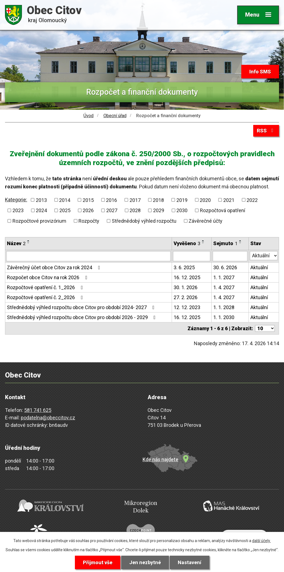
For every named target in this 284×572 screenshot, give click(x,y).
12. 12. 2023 (187, 307)
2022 (252, 200)
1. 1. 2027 (223, 277)
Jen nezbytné (145, 562)
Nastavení (189, 562)
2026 (88, 210)
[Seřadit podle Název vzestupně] (29, 241)
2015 (88, 200)
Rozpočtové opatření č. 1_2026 (46, 287)
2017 (135, 200)
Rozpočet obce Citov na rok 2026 (48, 277)
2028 (135, 210)
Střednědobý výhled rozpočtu (144, 221)
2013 (41, 200)
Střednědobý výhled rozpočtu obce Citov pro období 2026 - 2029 (82, 317)
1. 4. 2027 (223, 287)
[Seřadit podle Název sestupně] (29, 243)
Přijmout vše (97, 562)
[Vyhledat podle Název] (88, 256)
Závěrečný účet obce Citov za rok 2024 (54, 267)
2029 (158, 210)
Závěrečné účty (205, 221)
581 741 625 (37, 410)
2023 (18, 210)
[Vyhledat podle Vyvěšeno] (192, 256)
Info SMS (260, 72)
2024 (41, 210)
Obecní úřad (114, 115)
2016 (111, 200)
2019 (181, 200)
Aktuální (259, 267)
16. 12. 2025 (187, 277)
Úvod (88, 115)
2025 (64, 210)
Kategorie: (16, 199)
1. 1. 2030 (223, 317)
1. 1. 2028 (223, 307)
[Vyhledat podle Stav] (264, 255)
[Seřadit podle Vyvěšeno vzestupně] (203, 241)
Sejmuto (225, 243)
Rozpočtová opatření (222, 210)
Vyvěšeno (187, 243)
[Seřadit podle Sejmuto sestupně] (240, 243)
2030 (181, 210)
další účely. (261, 540)
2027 (111, 210)
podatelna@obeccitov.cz (48, 417)
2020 (205, 200)
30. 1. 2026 (185, 287)
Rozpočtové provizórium (39, 221)
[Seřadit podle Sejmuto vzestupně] (240, 241)
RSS (266, 131)
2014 (64, 200)
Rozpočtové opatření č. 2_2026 (46, 297)
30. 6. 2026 (225, 267)
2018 (158, 200)
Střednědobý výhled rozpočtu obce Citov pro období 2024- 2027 (82, 307)
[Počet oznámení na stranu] (265, 328)
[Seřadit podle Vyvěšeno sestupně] (203, 243)
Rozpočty (88, 221)
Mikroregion (140, 506)
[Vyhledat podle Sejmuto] (230, 256)
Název (16, 243)
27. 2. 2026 (185, 297)
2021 (228, 200)
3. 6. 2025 (184, 267)
